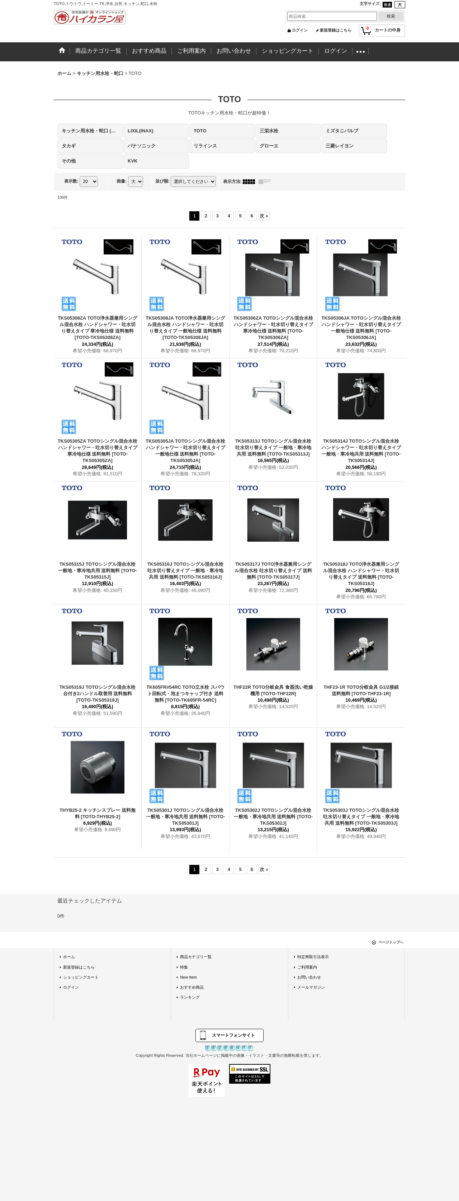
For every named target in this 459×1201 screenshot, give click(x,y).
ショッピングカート (81, 977)
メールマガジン (311, 987)
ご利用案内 (307, 967)
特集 (184, 967)
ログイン (300, 30)
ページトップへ (390, 942)
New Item (188, 977)
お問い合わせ (309, 977)
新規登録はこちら (335, 30)
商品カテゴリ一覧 (196, 957)
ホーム (69, 957)
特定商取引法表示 (313, 957)
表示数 (71, 181)
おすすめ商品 (192, 987)
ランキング (190, 997)
